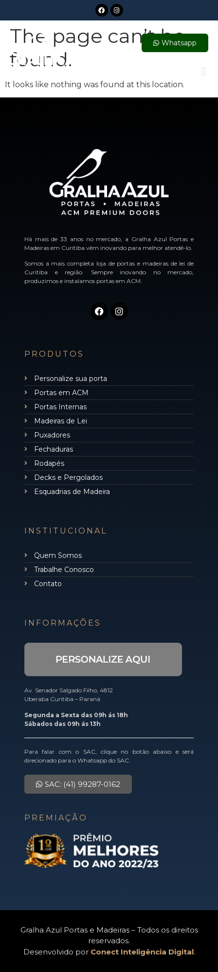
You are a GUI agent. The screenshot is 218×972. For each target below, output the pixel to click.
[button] (203, 71)
